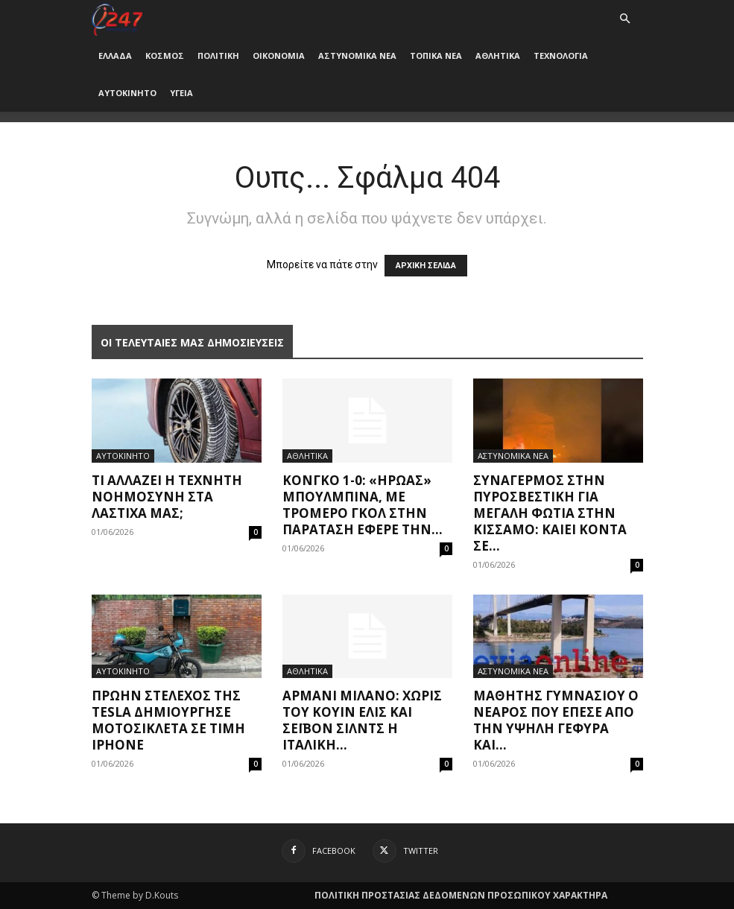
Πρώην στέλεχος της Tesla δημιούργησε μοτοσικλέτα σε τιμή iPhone (168, 720)
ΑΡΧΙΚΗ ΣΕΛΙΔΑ (426, 265)
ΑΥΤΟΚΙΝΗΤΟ (127, 92)
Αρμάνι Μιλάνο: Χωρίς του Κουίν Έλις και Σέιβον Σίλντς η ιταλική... (362, 720)
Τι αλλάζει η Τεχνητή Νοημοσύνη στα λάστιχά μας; (167, 497)
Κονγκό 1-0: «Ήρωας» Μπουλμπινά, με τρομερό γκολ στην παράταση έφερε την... (362, 505)
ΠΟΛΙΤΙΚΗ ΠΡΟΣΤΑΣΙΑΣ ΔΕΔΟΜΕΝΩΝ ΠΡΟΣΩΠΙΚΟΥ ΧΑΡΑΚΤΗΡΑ (460, 895)
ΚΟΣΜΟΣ (164, 55)
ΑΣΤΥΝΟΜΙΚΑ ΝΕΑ (357, 55)
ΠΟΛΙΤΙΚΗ (218, 55)
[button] (625, 19)
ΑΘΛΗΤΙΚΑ (497, 55)
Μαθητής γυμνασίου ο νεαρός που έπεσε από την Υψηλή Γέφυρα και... (556, 720)
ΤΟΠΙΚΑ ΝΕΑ (436, 55)
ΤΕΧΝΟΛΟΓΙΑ (561, 55)
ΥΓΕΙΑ (181, 92)
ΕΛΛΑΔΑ (115, 55)
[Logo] (117, 18)
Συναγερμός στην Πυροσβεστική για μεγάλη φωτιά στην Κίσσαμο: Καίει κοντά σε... (550, 513)
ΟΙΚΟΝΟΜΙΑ (279, 55)
